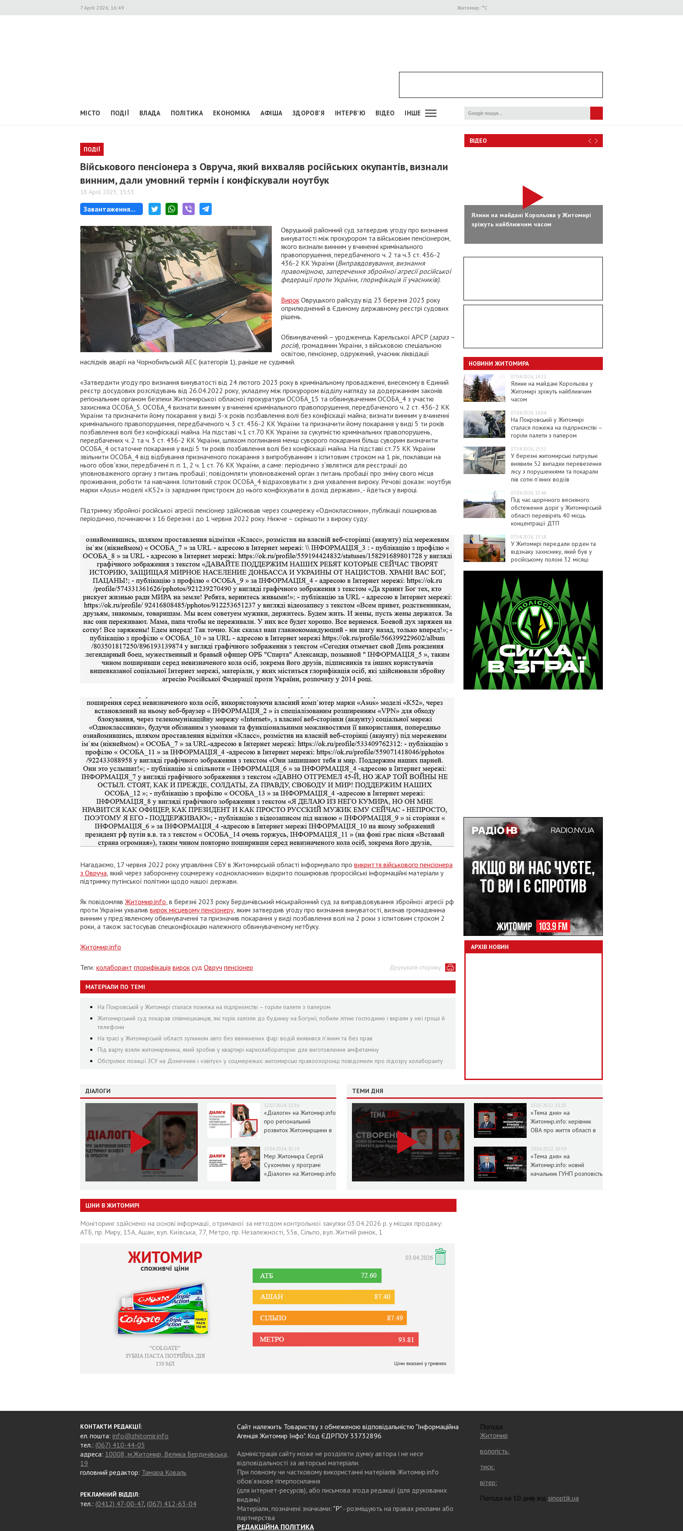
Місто (90, 113)
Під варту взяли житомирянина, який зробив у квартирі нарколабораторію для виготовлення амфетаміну (238, 1049)
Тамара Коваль (164, 1472)
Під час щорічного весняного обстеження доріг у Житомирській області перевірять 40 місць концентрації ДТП (556, 511)
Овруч (213, 967)
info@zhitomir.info (140, 1435)
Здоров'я (308, 113)
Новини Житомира (499, 363)
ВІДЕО (385, 113)
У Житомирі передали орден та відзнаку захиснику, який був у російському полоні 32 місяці (553, 551)
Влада (150, 113)
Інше (413, 113)
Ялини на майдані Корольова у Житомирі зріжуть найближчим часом (552, 391)
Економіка (231, 113)
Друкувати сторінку (415, 967)
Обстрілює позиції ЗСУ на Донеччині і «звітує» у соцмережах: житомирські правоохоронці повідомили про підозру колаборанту (270, 1061)
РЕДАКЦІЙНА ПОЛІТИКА (275, 1526)
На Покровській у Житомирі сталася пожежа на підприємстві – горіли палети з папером (214, 1007)
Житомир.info (145, 901)
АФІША (271, 113)
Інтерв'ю (350, 113)
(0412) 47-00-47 (119, 1503)
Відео (478, 141)
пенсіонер (238, 967)
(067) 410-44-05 (120, 1444)
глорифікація (152, 967)
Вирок (290, 300)
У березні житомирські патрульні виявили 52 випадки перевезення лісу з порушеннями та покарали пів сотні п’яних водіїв (556, 467)
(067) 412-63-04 (171, 1503)
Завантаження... (109, 209)
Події (120, 113)
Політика (187, 113)
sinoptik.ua (563, 1498)
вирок (181, 967)
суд (197, 967)
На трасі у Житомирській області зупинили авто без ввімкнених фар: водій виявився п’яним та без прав (235, 1038)
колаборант (114, 967)
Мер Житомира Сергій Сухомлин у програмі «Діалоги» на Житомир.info (300, 1165)
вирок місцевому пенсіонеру (191, 909)
